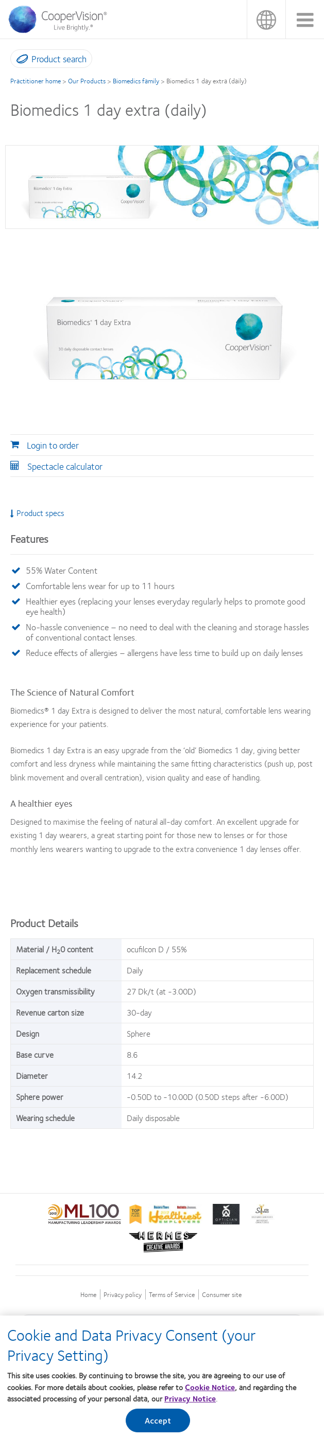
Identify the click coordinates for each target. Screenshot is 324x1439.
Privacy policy (123, 1294)
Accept (158, 1423)
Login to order (53, 445)
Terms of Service (172, 1294)
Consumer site (222, 1294)
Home (88, 1294)
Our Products (87, 81)
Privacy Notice (190, 1402)
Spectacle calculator (65, 466)
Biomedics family (136, 81)
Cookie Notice (210, 1390)
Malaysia (266, 19)
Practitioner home (35, 81)
